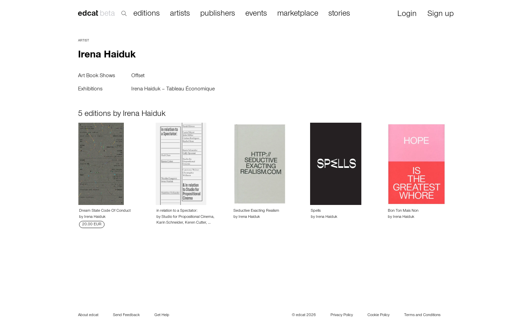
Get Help (161, 315)
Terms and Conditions (422, 315)
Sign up (441, 14)
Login (407, 14)
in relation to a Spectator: (176, 211)
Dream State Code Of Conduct (105, 211)
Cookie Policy (378, 315)
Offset (138, 76)
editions (146, 14)
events (256, 14)
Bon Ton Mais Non (403, 211)
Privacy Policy (341, 315)
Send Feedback (126, 315)
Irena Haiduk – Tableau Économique (173, 89)
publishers (217, 14)
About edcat (88, 315)
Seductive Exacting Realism (256, 211)
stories (339, 14)
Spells (316, 211)
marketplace (297, 14)
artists (180, 14)
